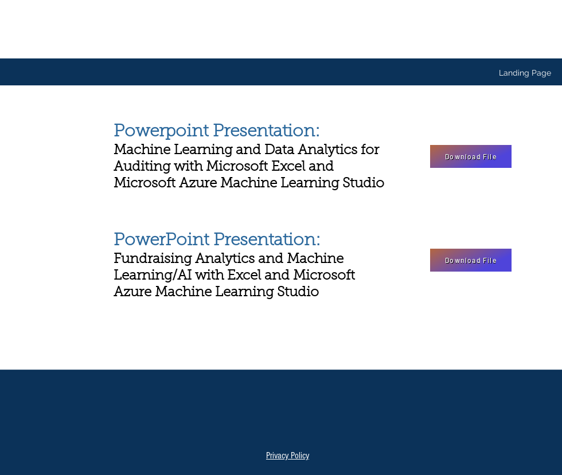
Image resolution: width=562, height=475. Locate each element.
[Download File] (471, 156)
